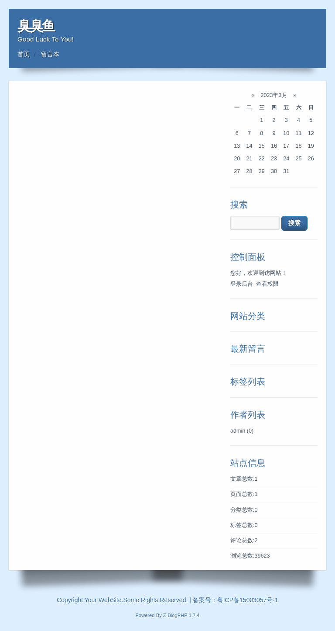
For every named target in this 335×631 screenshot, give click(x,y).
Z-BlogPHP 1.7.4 (181, 615)
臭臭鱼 (35, 26)
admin (241, 431)
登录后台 (241, 284)
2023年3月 (274, 95)
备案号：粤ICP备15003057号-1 (235, 599)
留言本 (50, 54)
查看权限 (267, 284)
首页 (23, 54)
